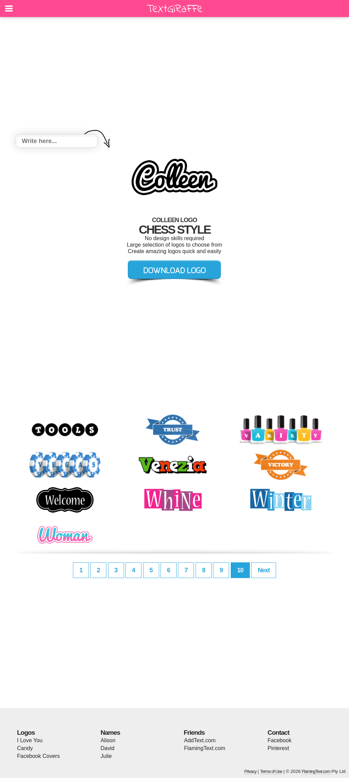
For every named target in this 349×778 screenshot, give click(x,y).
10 (240, 570)
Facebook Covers (38, 756)
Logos (26, 732)
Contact (278, 732)
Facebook (279, 740)
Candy (25, 748)
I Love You (30, 740)
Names (110, 732)
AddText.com (199, 740)
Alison (108, 740)
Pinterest (278, 748)
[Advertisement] (174, 76)
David (108, 748)
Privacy (250, 771)
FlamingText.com (204, 748)
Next (264, 570)
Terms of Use (271, 771)
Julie (106, 756)
